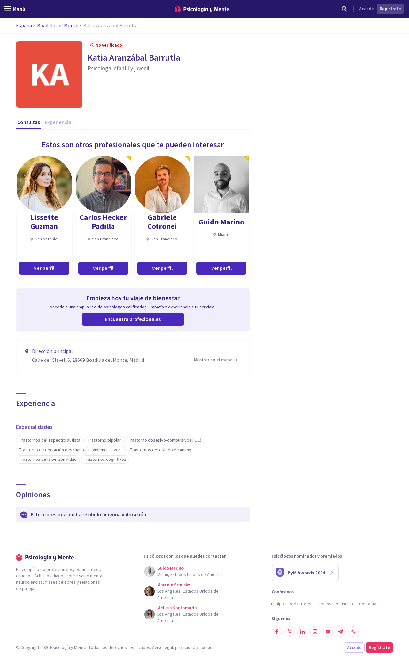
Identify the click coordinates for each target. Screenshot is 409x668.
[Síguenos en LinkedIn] (302, 631)
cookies (207, 647)
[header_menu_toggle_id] (14, 9)
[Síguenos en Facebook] (277, 631)
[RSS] (353, 631)
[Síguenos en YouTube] (328, 631)
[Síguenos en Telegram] (341, 631)
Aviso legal (162, 647)
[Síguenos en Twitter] (289, 631)
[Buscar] (344, 9)
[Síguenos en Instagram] (315, 631)
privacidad (185, 647)
